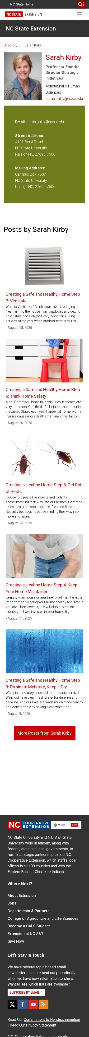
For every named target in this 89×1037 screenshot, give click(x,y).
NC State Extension (31, 28)
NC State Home (21, 4)
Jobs (12, 903)
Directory (10, 45)
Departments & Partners (29, 911)
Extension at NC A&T (25, 933)
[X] (12, 1004)
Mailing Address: (30, 168)
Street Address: (29, 135)
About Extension (22, 895)
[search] (81, 4)
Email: (21, 122)
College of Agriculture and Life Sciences (43, 918)
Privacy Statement (41, 1025)
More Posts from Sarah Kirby (45, 733)
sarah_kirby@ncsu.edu (64, 98)
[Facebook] (23, 1004)
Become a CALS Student (29, 926)
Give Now (16, 941)
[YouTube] (33, 1004)
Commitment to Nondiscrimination (52, 1019)
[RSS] (43, 1004)
